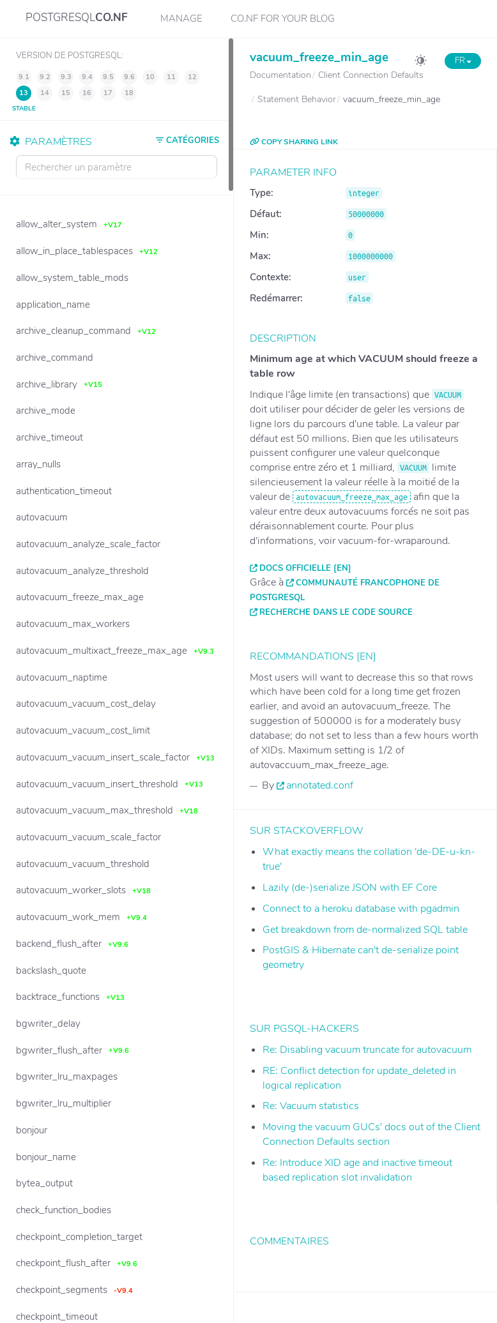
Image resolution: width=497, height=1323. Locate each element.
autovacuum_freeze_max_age (352, 496)
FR (463, 60)
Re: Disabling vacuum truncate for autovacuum (367, 1050)
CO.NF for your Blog (283, 18)
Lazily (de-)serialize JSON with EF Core (350, 888)
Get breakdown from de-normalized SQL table (365, 930)
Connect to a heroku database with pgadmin (361, 909)
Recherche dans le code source (336, 612)
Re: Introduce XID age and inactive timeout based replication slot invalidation (357, 1170)
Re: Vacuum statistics (311, 1106)
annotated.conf (319, 785)
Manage (181, 18)
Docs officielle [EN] (305, 568)
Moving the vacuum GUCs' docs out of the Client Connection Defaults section (371, 1134)
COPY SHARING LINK (294, 142)
